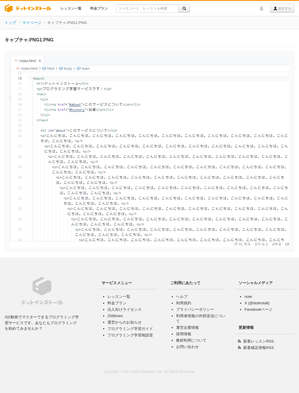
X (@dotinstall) (256, 303)
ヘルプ (181, 296)
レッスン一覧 (70, 8)
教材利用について (191, 340)
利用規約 (183, 303)
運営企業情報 (187, 327)
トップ (10, 22)
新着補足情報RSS (258, 347)
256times (115, 316)
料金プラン (99, 8)
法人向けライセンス (124, 309)
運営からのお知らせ (124, 322)
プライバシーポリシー (195, 309)
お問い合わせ (187, 347)
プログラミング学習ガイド (130, 328)
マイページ (31, 22)
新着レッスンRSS (258, 341)
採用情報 (183, 334)
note (248, 296)
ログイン (282, 8)
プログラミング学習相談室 (130, 335)
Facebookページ (258, 309)
